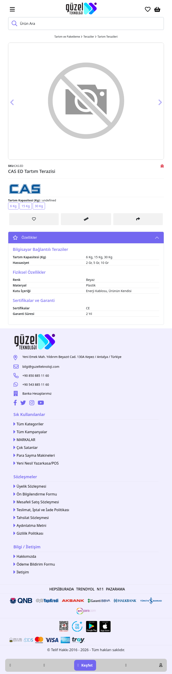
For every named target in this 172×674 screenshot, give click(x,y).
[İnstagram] (32, 403)
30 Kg (39, 206)
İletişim (21, 572)
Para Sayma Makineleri (34, 455)
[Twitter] (23, 403)
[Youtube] (41, 403)
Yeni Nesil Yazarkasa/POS (36, 463)
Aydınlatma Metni (29, 525)
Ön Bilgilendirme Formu (35, 494)
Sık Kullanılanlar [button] (29, 414)
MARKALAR (24, 440)
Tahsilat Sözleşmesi (31, 518)
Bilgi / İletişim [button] (27, 546)
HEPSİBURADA (61, 589)
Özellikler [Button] (25, 237)
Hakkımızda (24, 556)
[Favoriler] (147, 9)
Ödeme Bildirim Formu (34, 564)
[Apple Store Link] (105, 626)
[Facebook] (15, 403)
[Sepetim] (157, 9)
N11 (100, 589)
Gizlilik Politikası (28, 533)
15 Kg (26, 206)
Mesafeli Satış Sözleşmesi (36, 502)
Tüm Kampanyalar (30, 432)
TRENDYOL (85, 589)
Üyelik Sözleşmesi (29, 486)
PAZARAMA (115, 589)
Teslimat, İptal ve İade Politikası (41, 510)
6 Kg (13, 206)
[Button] (20, 101)
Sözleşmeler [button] (25, 476)
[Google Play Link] (91, 626)
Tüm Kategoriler (28, 424)
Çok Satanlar (25, 447)
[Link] (81, 8)
